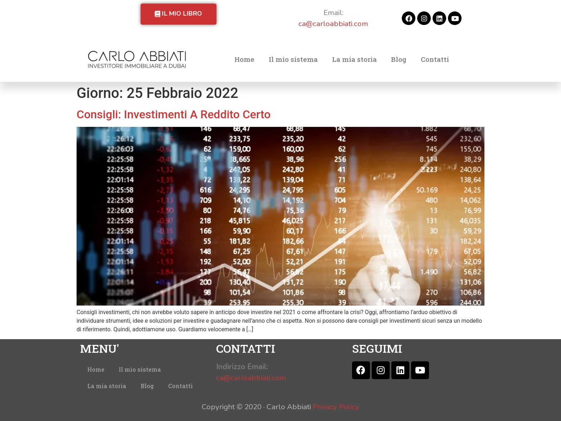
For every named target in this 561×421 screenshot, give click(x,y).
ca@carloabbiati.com (333, 24)
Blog (398, 59)
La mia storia (354, 59)
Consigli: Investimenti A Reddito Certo (174, 114)
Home (244, 59)
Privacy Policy (336, 407)
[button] (178, 14)
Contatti (435, 59)
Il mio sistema (293, 59)
